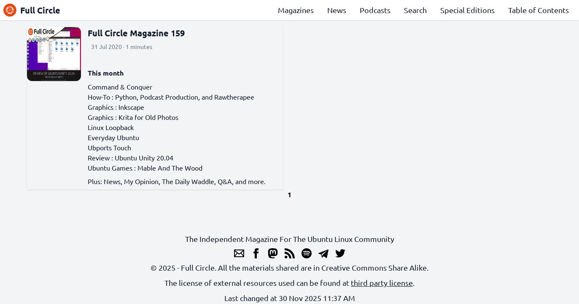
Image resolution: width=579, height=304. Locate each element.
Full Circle (31, 10)
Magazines (296, 9)
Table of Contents (538, 9)
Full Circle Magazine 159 (136, 32)
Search (415, 9)
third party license (382, 282)
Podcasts (375, 9)
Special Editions (467, 9)
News (336, 9)
